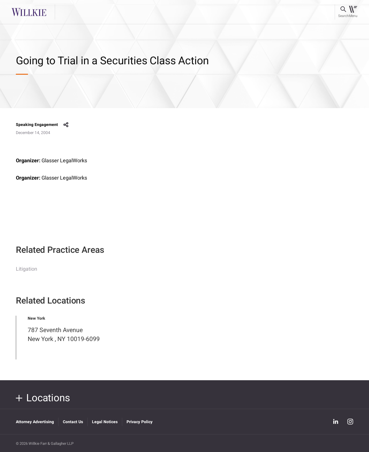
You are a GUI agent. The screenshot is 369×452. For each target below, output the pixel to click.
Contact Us (73, 422)
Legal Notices (105, 422)
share (66, 124)
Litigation (26, 273)
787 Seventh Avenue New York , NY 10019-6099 (64, 339)
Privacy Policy (140, 422)
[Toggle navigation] (353, 12)
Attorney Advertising (35, 422)
